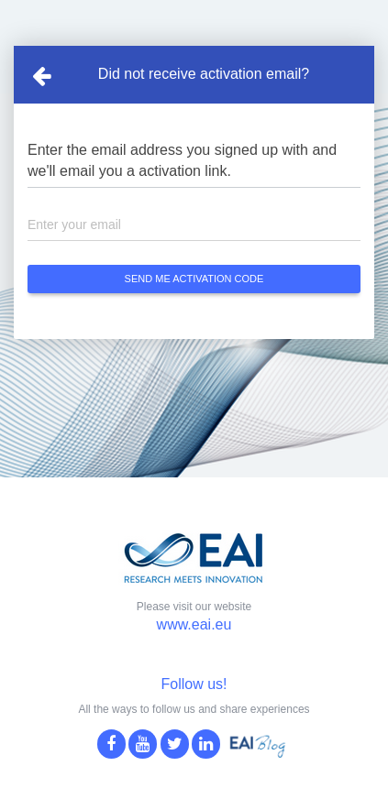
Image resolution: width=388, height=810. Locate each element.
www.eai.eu (194, 624)
